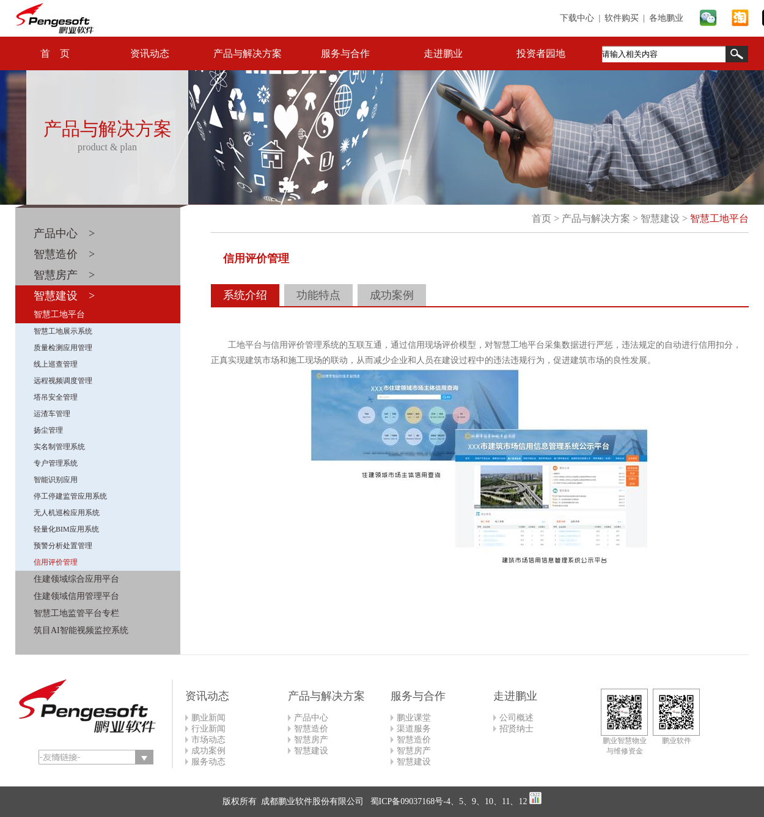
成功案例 (392, 295)
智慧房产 (311, 739)
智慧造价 (311, 728)
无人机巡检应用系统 (67, 512)
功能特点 (318, 295)
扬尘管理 (48, 430)
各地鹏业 (666, 18)
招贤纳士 (516, 728)
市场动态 (208, 739)
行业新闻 (208, 728)
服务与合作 (345, 53)
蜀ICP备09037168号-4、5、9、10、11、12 (447, 801)
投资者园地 (540, 53)
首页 (541, 218)
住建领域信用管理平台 (76, 596)
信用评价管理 (56, 562)
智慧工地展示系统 (63, 331)
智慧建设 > (64, 296)
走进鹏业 (443, 53)
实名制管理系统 (59, 446)
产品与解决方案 (247, 53)
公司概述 (516, 717)
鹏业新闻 (208, 717)
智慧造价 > (64, 254)
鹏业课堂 (414, 717)
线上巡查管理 (56, 364)
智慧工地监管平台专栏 (76, 613)
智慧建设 (660, 218)
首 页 (55, 53)
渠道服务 (414, 728)
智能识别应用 (56, 479)
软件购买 (621, 18)
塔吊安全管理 (56, 397)
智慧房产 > (64, 275)
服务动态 (208, 761)
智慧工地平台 (59, 314)
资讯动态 (149, 53)
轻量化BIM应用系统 (66, 529)
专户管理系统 (56, 463)
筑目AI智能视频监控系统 (81, 630)
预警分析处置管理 (63, 545)
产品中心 (311, 717)
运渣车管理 (52, 413)
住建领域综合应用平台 (76, 579)
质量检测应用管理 (63, 347)
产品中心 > (64, 233)
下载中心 (577, 18)
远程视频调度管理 (63, 380)
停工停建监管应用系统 (70, 496)
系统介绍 (245, 295)
